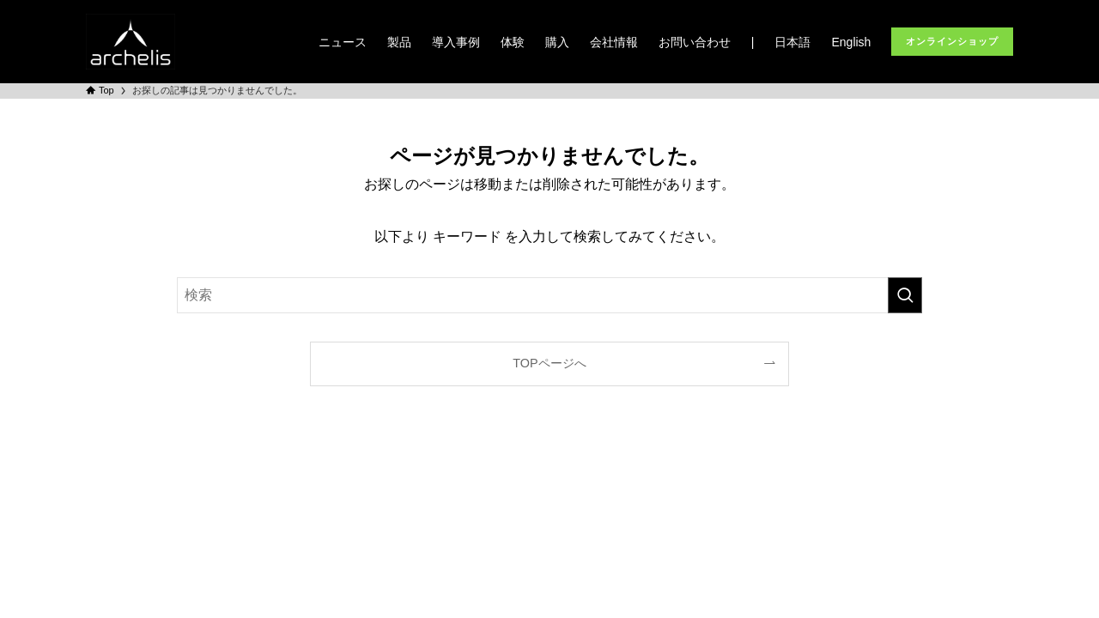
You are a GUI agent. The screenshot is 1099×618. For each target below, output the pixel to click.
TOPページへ (549, 363)
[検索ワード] (549, 295)
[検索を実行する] (905, 295)
